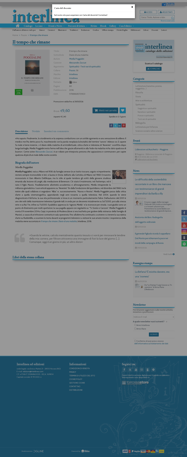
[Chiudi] (132, 7)
